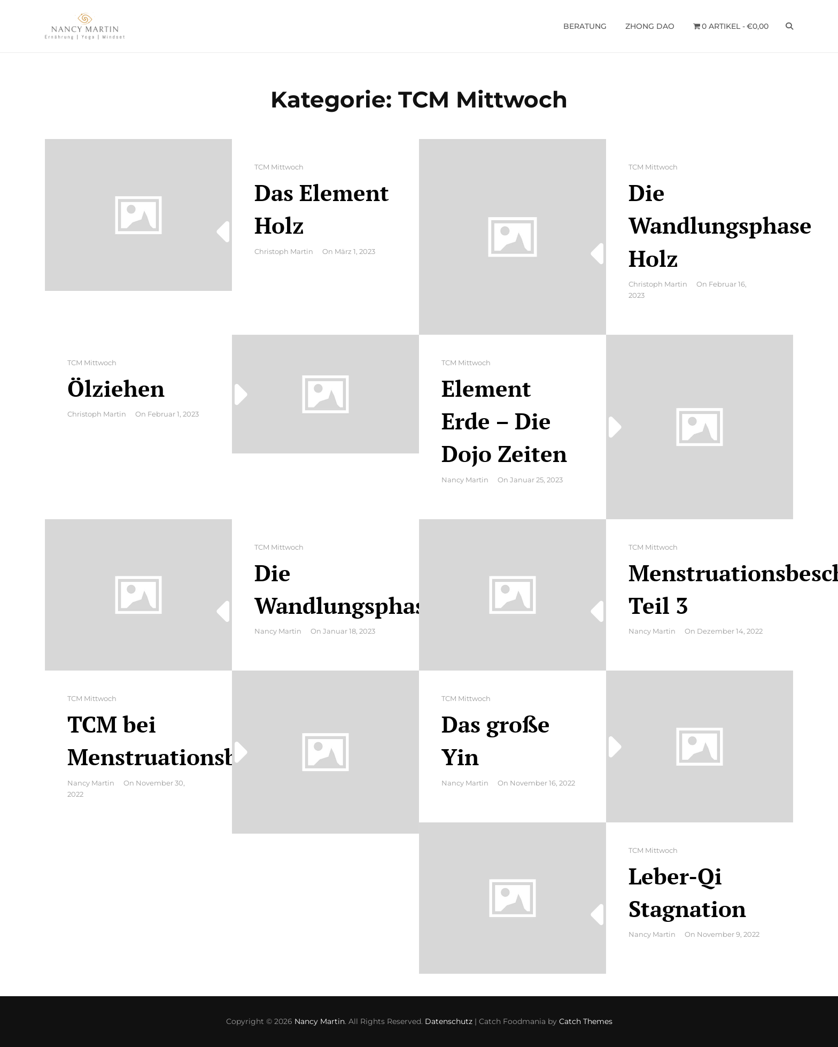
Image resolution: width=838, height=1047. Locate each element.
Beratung (585, 26)
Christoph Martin (283, 251)
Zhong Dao (649, 26)
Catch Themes (585, 1021)
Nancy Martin (464, 479)
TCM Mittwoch (279, 167)
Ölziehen (116, 388)
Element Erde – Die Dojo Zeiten (504, 421)
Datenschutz (448, 1021)
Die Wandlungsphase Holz (720, 225)
